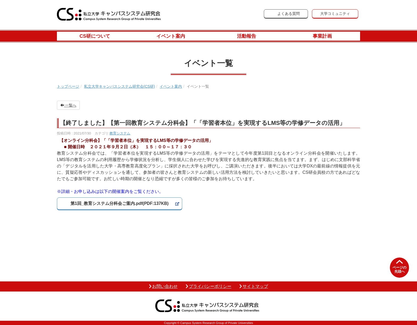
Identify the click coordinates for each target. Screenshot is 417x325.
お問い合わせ (165, 286)
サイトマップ (255, 286)
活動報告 (246, 36)
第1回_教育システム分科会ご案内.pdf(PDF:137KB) (119, 203)
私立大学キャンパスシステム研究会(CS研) (119, 86)
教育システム (120, 133)
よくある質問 (288, 13)
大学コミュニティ (335, 13)
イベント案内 (170, 36)
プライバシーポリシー (210, 286)
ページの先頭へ (399, 269)
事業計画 (322, 36)
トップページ (68, 86)
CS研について (95, 36)
